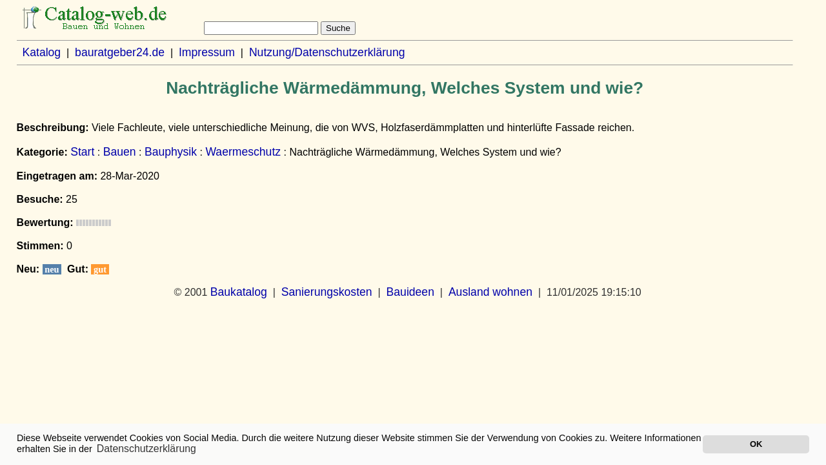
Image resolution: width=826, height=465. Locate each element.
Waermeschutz (243, 151)
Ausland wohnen (490, 291)
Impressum (207, 52)
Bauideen (410, 291)
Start (82, 151)
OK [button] (756, 444)
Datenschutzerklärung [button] (146, 448)
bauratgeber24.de (120, 52)
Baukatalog (238, 291)
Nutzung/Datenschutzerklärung (327, 52)
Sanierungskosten (326, 291)
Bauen (119, 151)
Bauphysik (171, 151)
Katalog (41, 52)
